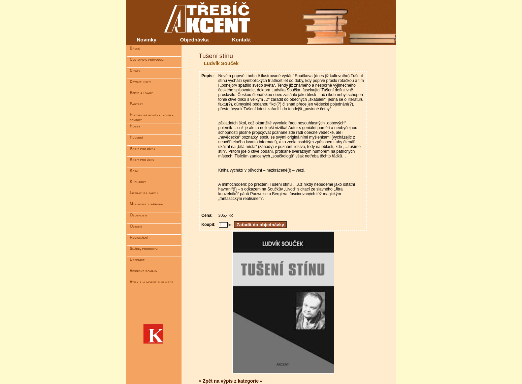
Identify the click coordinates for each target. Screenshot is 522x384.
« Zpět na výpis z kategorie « (231, 381)
